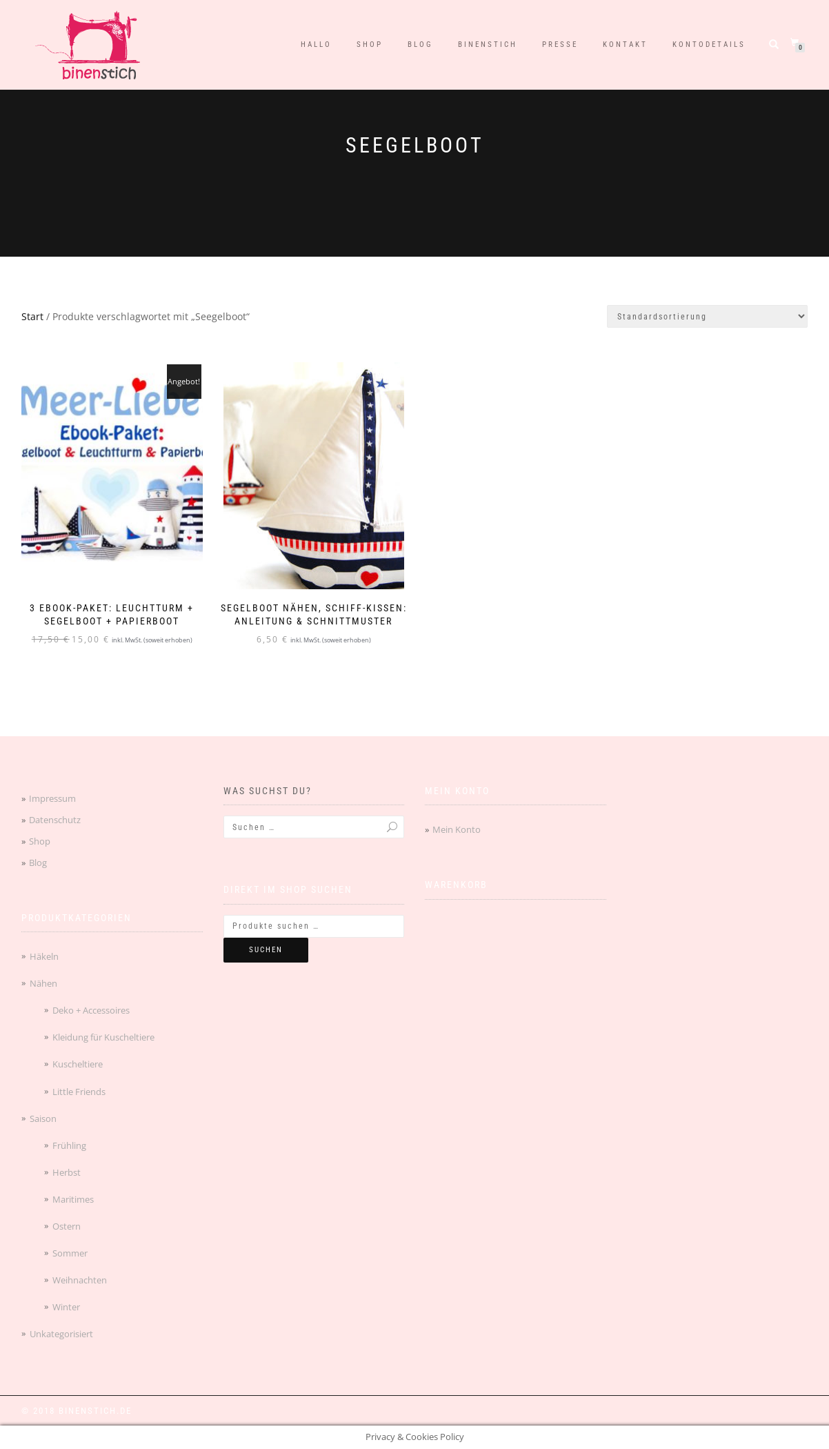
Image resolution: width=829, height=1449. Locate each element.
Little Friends (79, 1091)
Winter (66, 1307)
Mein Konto (456, 829)
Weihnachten (79, 1280)
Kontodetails (709, 44)
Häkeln (44, 956)
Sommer (70, 1253)
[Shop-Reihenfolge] (707, 316)
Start (32, 316)
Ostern (66, 1226)
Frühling (69, 1145)
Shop (370, 44)
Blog (420, 44)
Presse (560, 44)
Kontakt (625, 44)
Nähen (43, 983)
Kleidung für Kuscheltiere (103, 1037)
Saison (43, 1118)
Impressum (52, 798)
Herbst (66, 1172)
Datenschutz (55, 820)
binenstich (487, 44)
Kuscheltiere (77, 1064)
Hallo (316, 44)
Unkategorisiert (61, 1334)
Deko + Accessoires (91, 1010)
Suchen (266, 949)
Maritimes (73, 1199)
